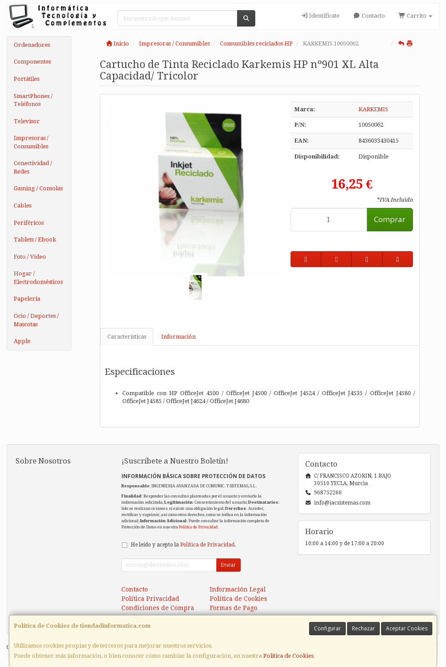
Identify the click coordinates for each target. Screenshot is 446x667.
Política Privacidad (150, 598)
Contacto (369, 15)
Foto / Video (30, 256)
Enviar (228, 565)
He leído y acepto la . (183, 545)
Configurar (327, 628)
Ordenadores (32, 44)
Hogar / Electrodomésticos (38, 277)
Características (126, 336)
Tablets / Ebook (35, 239)
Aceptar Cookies (406, 628)
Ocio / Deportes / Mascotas (36, 320)
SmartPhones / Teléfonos (33, 100)
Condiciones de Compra (157, 607)
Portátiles (26, 78)
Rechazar (363, 628)
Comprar (389, 219)
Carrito (415, 15)
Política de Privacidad (198, 526)
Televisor (27, 121)
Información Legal (238, 589)
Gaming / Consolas (38, 188)
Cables (22, 205)
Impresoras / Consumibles (31, 142)
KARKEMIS (373, 109)
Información (178, 336)
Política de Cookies (288, 655)
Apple (22, 341)
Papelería (27, 298)
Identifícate (320, 15)
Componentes (32, 61)
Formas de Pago (233, 607)
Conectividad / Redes (33, 167)
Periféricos (29, 222)
